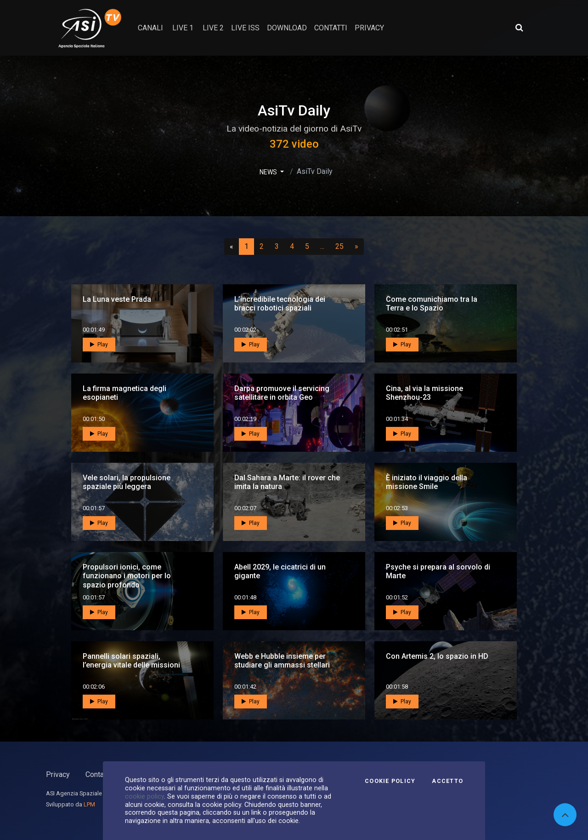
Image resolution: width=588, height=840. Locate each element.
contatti (330, 27)
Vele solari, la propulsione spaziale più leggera (126, 482)
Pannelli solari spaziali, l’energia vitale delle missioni (131, 660)
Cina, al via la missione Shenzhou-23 (424, 393)
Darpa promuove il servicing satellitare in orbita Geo (281, 393)
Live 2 (213, 27)
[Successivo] (356, 246)
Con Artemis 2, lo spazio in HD (437, 656)
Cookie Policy (390, 781)
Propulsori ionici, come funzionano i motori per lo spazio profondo (127, 576)
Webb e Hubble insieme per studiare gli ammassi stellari (282, 660)
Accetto (447, 781)
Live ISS (245, 27)
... (324, 246)
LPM (89, 804)
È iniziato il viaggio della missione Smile (426, 482)
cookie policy (144, 796)
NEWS (269, 172)
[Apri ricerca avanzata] (519, 27)
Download (287, 27)
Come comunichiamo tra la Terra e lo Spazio (431, 303)
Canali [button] (150, 27)
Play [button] (99, 344)
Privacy (58, 774)
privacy (369, 27)
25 (342, 246)
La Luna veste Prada (117, 299)
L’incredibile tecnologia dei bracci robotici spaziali (279, 303)
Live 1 (182, 27)
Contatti (97, 774)
